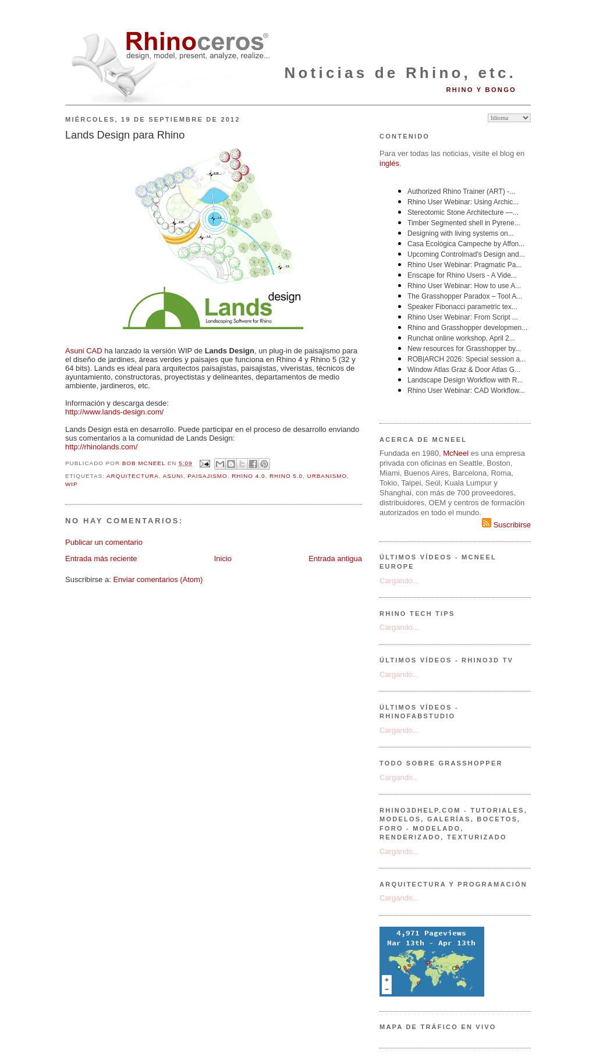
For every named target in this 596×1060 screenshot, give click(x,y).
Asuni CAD (83, 350)
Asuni (173, 476)
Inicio (223, 558)
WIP (71, 484)
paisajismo (207, 476)
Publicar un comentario (104, 542)
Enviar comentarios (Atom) (158, 579)
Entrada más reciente (101, 558)
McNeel (456, 453)
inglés (389, 163)
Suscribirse (506, 524)
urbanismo (327, 476)
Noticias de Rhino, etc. (400, 72)
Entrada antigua (335, 558)
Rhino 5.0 (286, 476)
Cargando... (399, 580)
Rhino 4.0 (248, 476)
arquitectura (133, 476)
